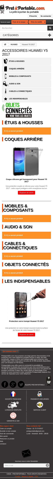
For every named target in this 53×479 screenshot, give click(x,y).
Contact (17, 476)
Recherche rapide (5, 22)
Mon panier (4, 436)
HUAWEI (14, 45)
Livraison (3, 444)
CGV (36, 476)
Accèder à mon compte (8, 431)
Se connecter (46, 16)
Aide (1, 441)
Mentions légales (27, 476)
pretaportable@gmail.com (35, 431)
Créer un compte (6, 428)
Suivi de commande (7, 433)
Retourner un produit (7, 439)
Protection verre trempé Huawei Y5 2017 (26, 321)
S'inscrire (33, 16)
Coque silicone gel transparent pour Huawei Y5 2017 (26, 180)
